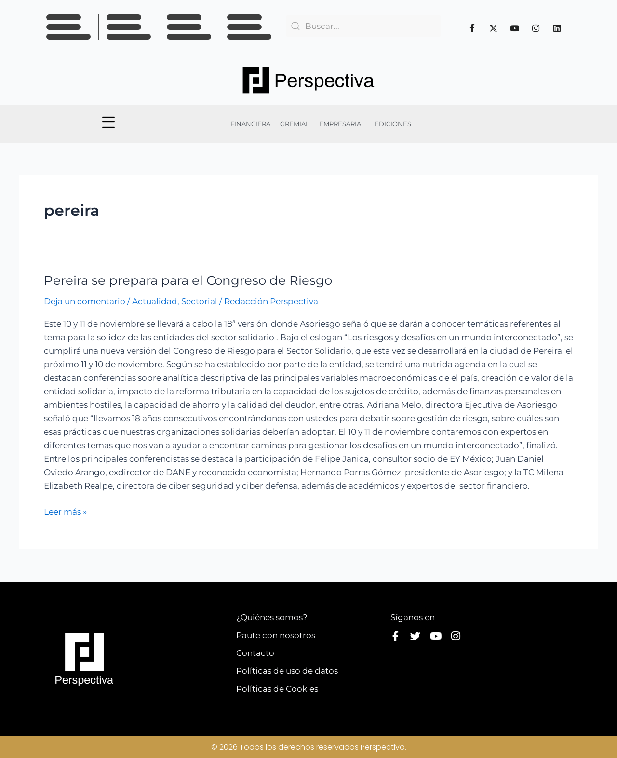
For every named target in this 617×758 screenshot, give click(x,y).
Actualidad (154, 301)
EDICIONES (393, 124)
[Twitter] (493, 28)
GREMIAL (294, 124)
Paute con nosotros (275, 635)
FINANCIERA (250, 124)
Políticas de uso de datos (287, 671)
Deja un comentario (84, 301)
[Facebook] (472, 28)
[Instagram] (536, 28)
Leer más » (65, 511)
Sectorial (199, 301)
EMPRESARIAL (342, 124)
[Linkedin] (557, 28)
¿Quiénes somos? (272, 617)
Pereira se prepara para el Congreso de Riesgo (188, 280)
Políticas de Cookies (277, 688)
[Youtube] (515, 28)
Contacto (255, 653)
